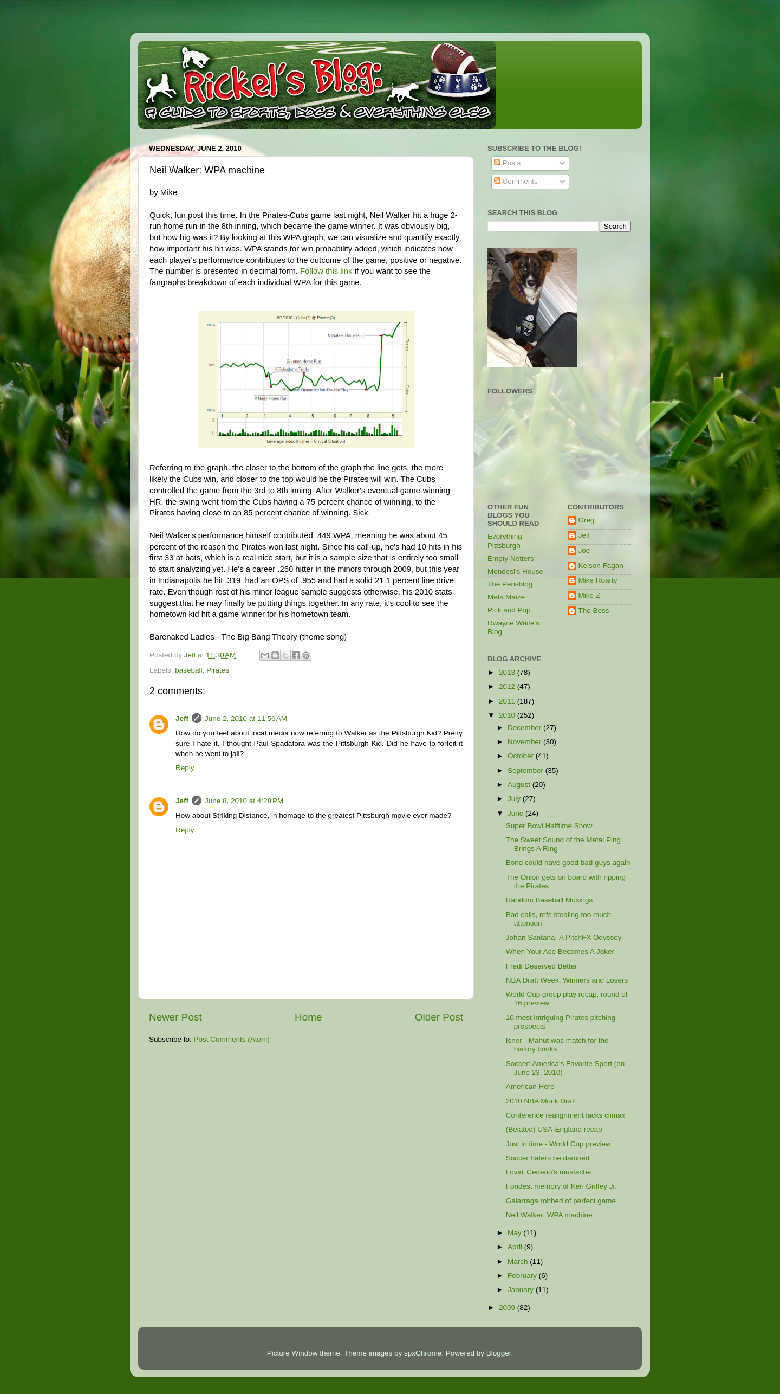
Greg (586, 520)
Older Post (439, 1017)
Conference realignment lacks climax (566, 1115)
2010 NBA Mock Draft (541, 1101)
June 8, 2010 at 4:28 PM (244, 801)
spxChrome (422, 1353)
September (526, 770)
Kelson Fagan (600, 566)
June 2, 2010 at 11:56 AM (246, 718)
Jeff (182, 718)
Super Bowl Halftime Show (549, 826)
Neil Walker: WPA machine (549, 1215)
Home (308, 1017)
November (525, 742)
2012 (508, 686)
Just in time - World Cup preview (558, 1144)
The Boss (593, 610)
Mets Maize (506, 597)
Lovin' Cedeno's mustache (549, 1172)
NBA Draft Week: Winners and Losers (567, 980)
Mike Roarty (598, 580)
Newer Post (175, 1017)
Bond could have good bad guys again (568, 863)
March (519, 1261)
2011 (508, 701)
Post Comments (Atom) (232, 1039)
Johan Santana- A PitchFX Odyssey (564, 937)
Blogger (498, 1353)
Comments (516, 181)
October (522, 756)
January (522, 1290)
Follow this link (326, 271)
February (523, 1276)
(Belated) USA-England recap (554, 1129)
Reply (185, 768)
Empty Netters (510, 558)
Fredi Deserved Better (541, 966)
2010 (508, 715)
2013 (508, 672)
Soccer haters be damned (548, 1158)
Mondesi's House (515, 571)
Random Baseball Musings (549, 900)
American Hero (530, 1086)
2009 (508, 1307)
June (516, 813)
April (516, 1247)
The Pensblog (509, 584)
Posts (507, 163)
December (525, 728)
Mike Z (589, 595)
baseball (188, 670)
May (515, 1233)
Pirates (217, 670)
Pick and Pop (509, 610)
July (515, 799)
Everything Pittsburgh (504, 540)
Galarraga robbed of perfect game (561, 1201)
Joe (584, 550)
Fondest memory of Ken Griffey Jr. (561, 1186)
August (520, 784)
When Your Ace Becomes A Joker (560, 951)
